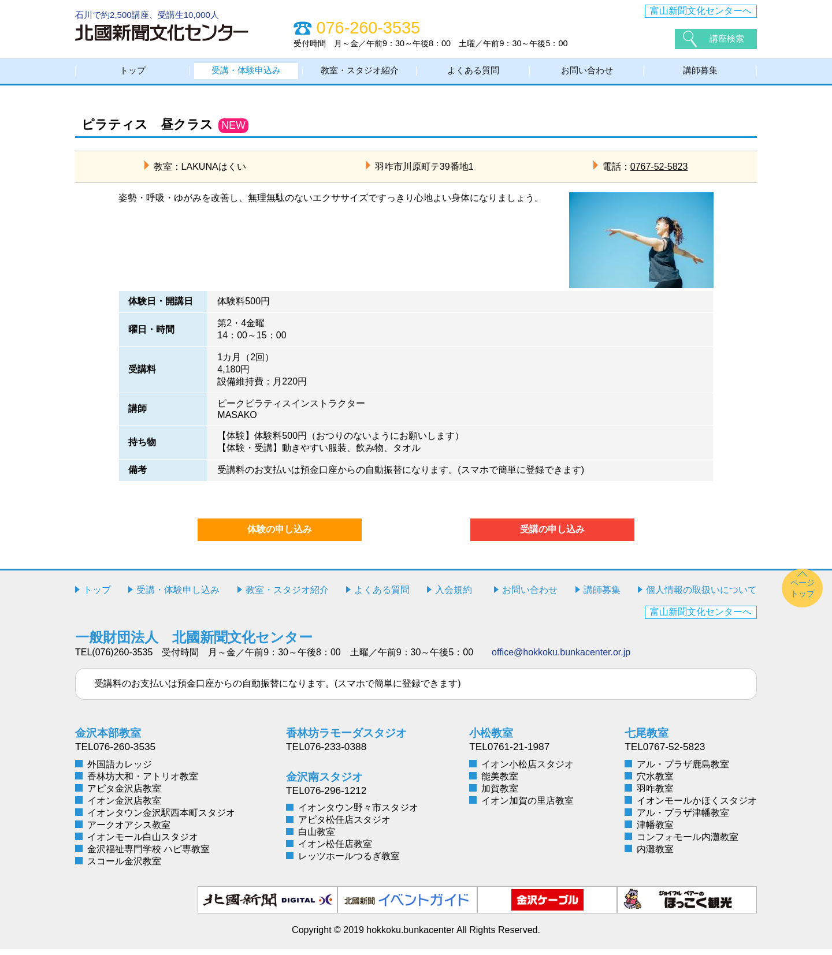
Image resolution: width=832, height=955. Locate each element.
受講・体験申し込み (178, 595)
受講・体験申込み (246, 74)
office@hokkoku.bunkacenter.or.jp (561, 658)
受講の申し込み (552, 535)
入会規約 (453, 595)
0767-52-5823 (659, 172)
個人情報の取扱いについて (701, 595)
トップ (133, 74)
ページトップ (802, 594)
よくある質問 (473, 74)
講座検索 (728, 38)
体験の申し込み (279, 535)
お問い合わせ (587, 74)
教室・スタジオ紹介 (360, 74)
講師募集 (700, 74)
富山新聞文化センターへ (701, 11)
